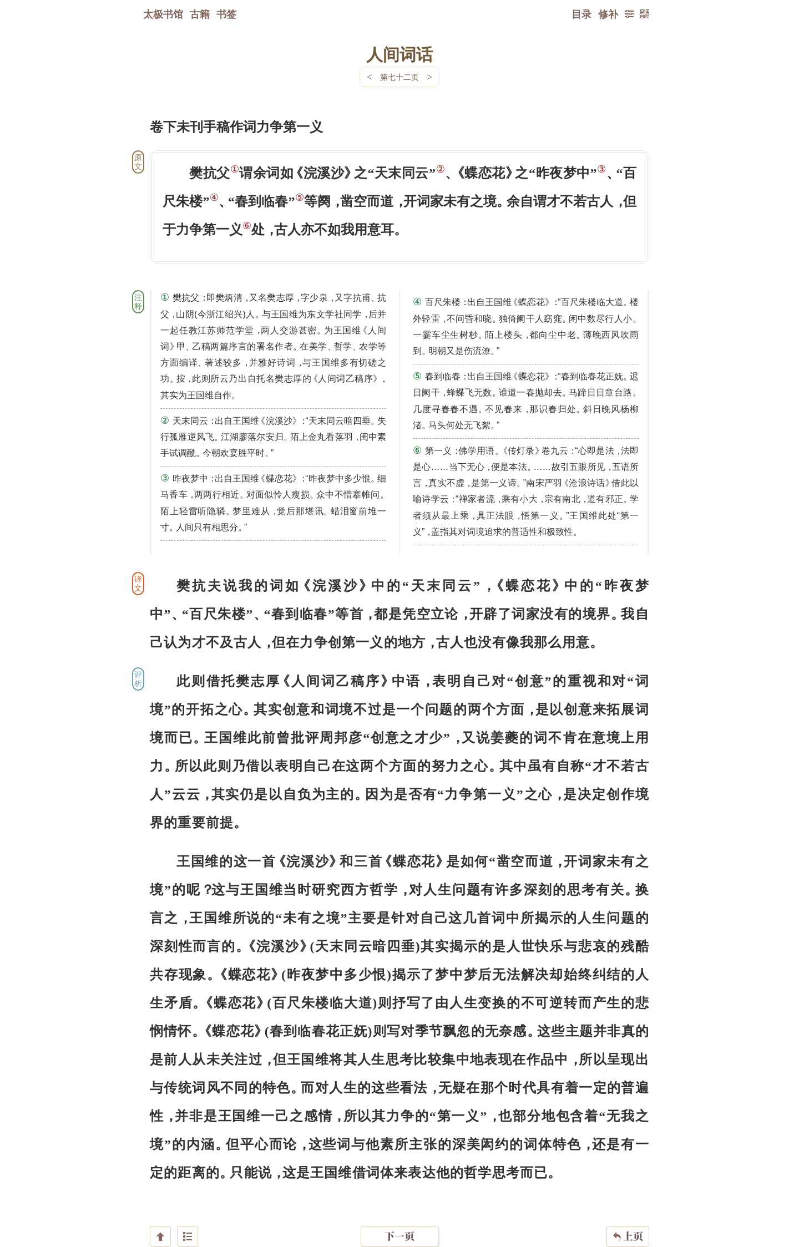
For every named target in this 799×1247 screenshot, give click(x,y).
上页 (628, 1181)
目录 (581, 14)
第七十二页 (399, 77)
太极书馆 (163, 14)
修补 (608, 14)
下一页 (399, 1180)
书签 (226, 14)
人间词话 (399, 54)
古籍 (200, 14)
